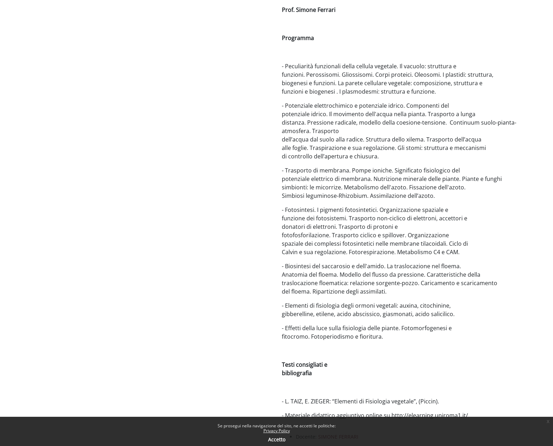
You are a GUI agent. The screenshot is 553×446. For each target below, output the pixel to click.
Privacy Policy (276, 431)
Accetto (276, 439)
